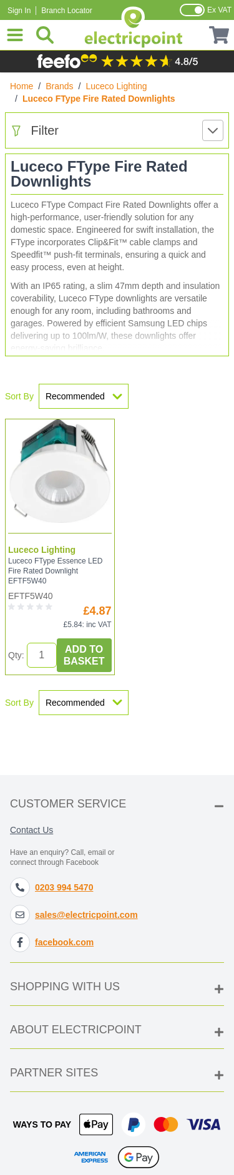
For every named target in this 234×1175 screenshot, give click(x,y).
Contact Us (31, 830)
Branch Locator (66, 10)
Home (21, 86)
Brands (59, 86)
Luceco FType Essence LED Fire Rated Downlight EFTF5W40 (55, 571)
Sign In (19, 10)
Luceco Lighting (116, 86)
